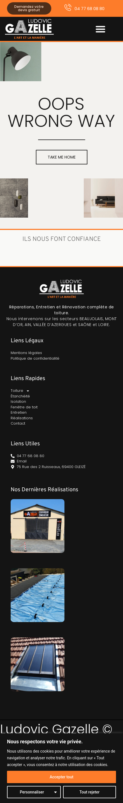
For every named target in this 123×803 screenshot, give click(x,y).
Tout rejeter (89, 792)
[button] (100, 29)
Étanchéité (20, 396)
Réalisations (22, 418)
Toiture (20, 391)
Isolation (18, 401)
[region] (61, 768)
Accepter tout (61, 777)
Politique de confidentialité (35, 358)
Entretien (19, 412)
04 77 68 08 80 (90, 8)
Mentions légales (26, 352)
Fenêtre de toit (24, 407)
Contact (18, 423)
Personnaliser (32, 792)
